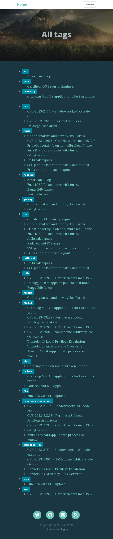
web (26, 479)
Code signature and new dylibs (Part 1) (56, 136)
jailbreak (30, 258)
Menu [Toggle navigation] (90, 4)
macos (28, 302)
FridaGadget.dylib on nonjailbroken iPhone (59, 145)
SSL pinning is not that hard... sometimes (58, 165)
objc (26, 361)
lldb (26, 273)
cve (26, 106)
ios (26, 214)
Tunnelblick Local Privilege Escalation (56, 341)
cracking (29, 91)
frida (27, 130)
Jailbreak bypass (39, 160)
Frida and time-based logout (48, 170)
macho (28, 292)
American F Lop (39, 76)
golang (28, 199)
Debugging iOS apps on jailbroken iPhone (58, 283)
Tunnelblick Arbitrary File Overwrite (54, 346)
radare (28, 371)
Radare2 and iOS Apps (44, 243)
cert (26, 81)
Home (22, 4)
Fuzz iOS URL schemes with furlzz (53, 150)
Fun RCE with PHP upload (46, 396)
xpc (26, 489)
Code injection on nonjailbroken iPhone (57, 366)
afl (25, 71)
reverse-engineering (37, 401)
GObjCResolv (37, 155)
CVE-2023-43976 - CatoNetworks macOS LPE (61, 141)
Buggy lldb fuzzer (40, 189)
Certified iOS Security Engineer (51, 86)
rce (26, 390)
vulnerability (32, 444)
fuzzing (29, 174)
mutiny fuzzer (37, 194)
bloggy (64, 529)
